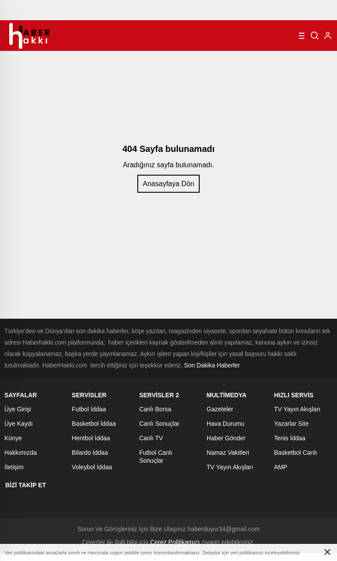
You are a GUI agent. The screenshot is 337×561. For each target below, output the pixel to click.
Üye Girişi (17, 409)
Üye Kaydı (18, 423)
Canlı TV (151, 438)
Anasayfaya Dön (168, 183)
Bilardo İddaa (90, 452)
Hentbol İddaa (91, 438)
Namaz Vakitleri (228, 452)
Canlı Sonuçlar (159, 423)
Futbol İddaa (89, 409)
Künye (13, 438)
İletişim (14, 467)
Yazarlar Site (291, 423)
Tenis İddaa (289, 438)
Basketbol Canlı (295, 452)
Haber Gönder (226, 438)
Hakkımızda (20, 452)
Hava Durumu (225, 423)
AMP (280, 467)
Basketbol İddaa (94, 423)
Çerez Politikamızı (175, 542)
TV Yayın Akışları (230, 467)
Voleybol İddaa (92, 467)
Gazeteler (220, 409)
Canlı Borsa (155, 409)
